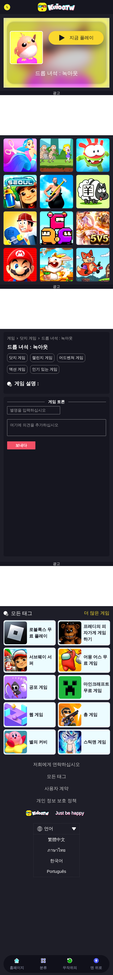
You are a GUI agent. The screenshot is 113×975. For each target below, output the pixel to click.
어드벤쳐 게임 (71, 357)
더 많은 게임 (96, 613)
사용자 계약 (57, 788)
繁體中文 (56, 839)
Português (56, 871)
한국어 (56, 860)
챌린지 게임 (42, 357)
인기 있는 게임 (44, 369)
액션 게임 (17, 369)
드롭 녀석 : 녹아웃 (57, 338)
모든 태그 (56, 776)
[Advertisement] (56, 309)
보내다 (21, 445)
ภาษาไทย (56, 850)
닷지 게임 (28, 338)
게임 (11, 338)
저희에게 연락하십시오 (56, 764)
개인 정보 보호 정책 (56, 800)
